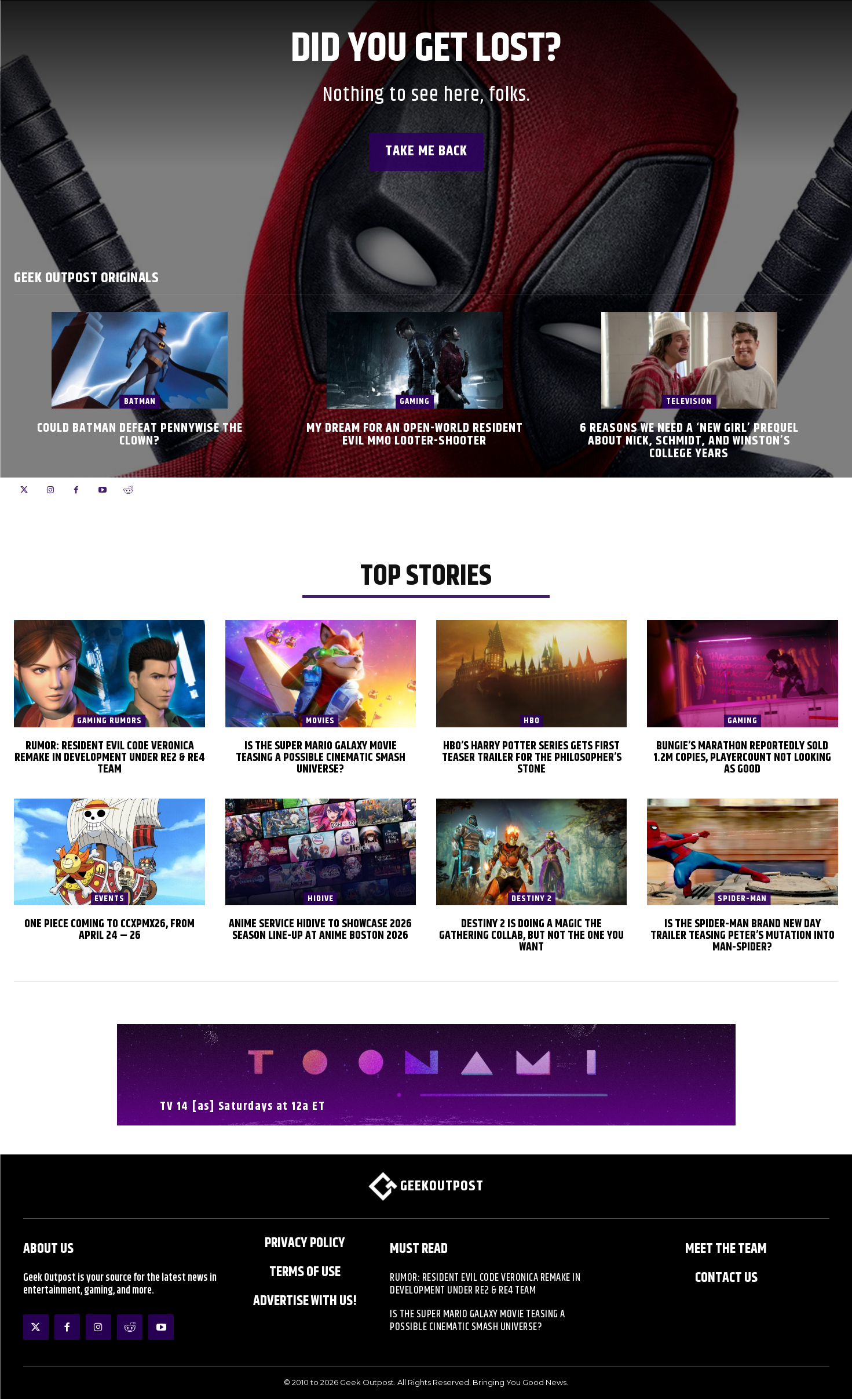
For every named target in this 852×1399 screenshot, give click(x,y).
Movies (320, 721)
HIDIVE (321, 898)
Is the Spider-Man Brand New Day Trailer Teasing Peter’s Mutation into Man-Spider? (742, 935)
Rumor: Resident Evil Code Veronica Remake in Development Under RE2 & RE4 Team (109, 757)
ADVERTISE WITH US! (305, 1301)
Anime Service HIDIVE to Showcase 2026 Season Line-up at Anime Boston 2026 (320, 930)
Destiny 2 (531, 898)
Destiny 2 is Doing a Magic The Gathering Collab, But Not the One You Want (531, 935)
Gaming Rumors (109, 721)
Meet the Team (726, 1248)
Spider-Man (742, 898)
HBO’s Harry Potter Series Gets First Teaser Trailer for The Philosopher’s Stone (531, 757)
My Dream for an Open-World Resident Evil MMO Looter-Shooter (414, 434)
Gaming (415, 401)
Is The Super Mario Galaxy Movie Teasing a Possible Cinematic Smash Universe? (320, 757)
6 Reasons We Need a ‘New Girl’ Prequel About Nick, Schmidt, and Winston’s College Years (689, 441)
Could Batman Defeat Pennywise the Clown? (140, 434)
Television (689, 401)
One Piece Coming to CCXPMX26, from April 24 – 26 (109, 930)
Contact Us (726, 1277)
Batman (140, 401)
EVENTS (109, 898)
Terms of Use (305, 1272)
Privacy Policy (305, 1243)
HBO (532, 721)
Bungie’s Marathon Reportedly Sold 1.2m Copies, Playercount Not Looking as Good (742, 757)
